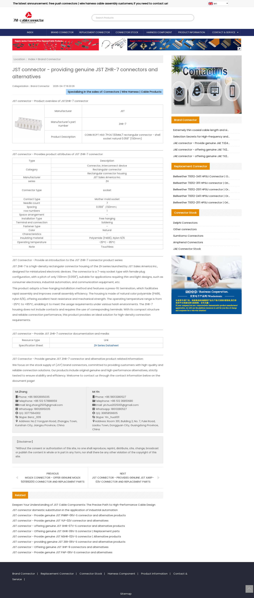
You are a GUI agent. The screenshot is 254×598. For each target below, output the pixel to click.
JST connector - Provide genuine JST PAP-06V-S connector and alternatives (62, 552)
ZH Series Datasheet (106, 345)
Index (30, 32)
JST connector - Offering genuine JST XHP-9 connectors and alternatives (60, 547)
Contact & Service (223, 32)
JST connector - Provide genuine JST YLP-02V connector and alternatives (60, 520)
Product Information (191, 32)
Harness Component (159, 32)
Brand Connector (62, 32)
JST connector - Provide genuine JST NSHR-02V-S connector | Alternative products (66, 536)
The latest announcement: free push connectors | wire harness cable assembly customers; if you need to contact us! (90, 3)
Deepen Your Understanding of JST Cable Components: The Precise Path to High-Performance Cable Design (83, 505)
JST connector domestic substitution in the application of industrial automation (65, 510)
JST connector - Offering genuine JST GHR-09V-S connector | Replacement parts (66, 531)
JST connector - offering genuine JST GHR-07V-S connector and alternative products (68, 526)
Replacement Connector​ (94, 32)
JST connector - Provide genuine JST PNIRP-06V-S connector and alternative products (69, 515)
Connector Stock (127, 32)
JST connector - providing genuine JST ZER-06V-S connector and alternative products (68, 542)
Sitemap (126, 594)
